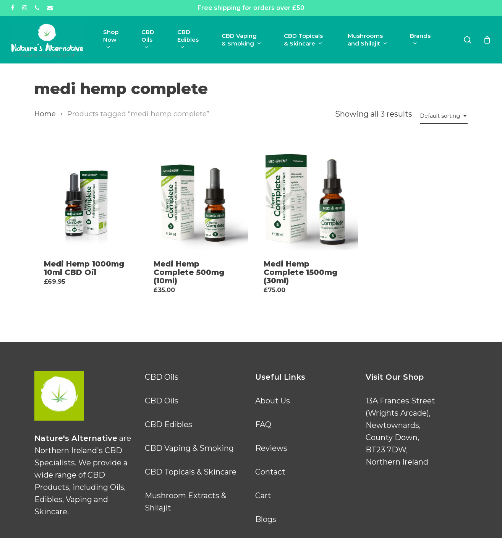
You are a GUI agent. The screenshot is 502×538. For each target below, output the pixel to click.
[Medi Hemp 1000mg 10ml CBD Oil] (86, 198)
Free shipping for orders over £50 (251, 7)
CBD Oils (161, 377)
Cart (263, 495)
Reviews (271, 448)
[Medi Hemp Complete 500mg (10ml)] (196, 198)
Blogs (265, 519)
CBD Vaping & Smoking (189, 448)
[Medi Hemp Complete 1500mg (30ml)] (306, 198)
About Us (272, 400)
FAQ (263, 424)
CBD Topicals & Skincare (190, 471)
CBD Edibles (168, 424)
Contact (270, 471)
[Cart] (487, 40)
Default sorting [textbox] (440, 115)
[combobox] (444, 116)
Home (45, 113)
